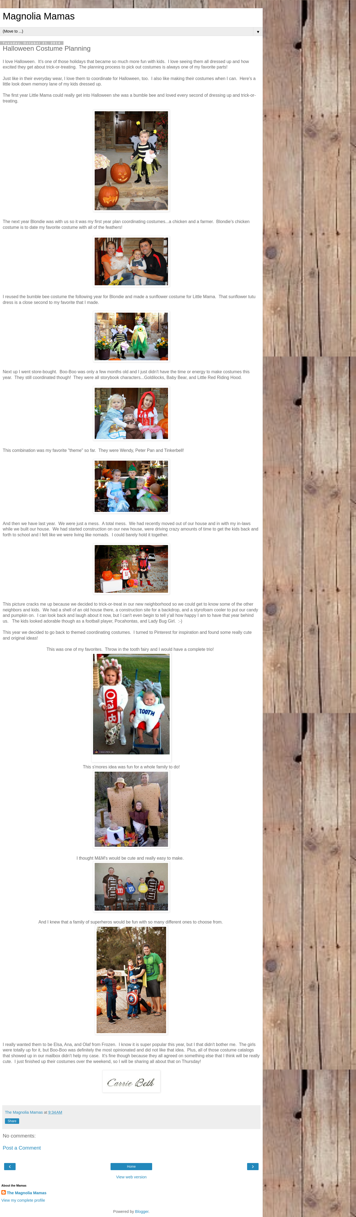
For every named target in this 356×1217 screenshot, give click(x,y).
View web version (131, 1177)
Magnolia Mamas (39, 16)
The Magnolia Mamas (27, 1193)
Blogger (142, 1211)
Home (131, 1166)
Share (12, 1121)
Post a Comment (22, 1148)
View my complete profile (23, 1200)
